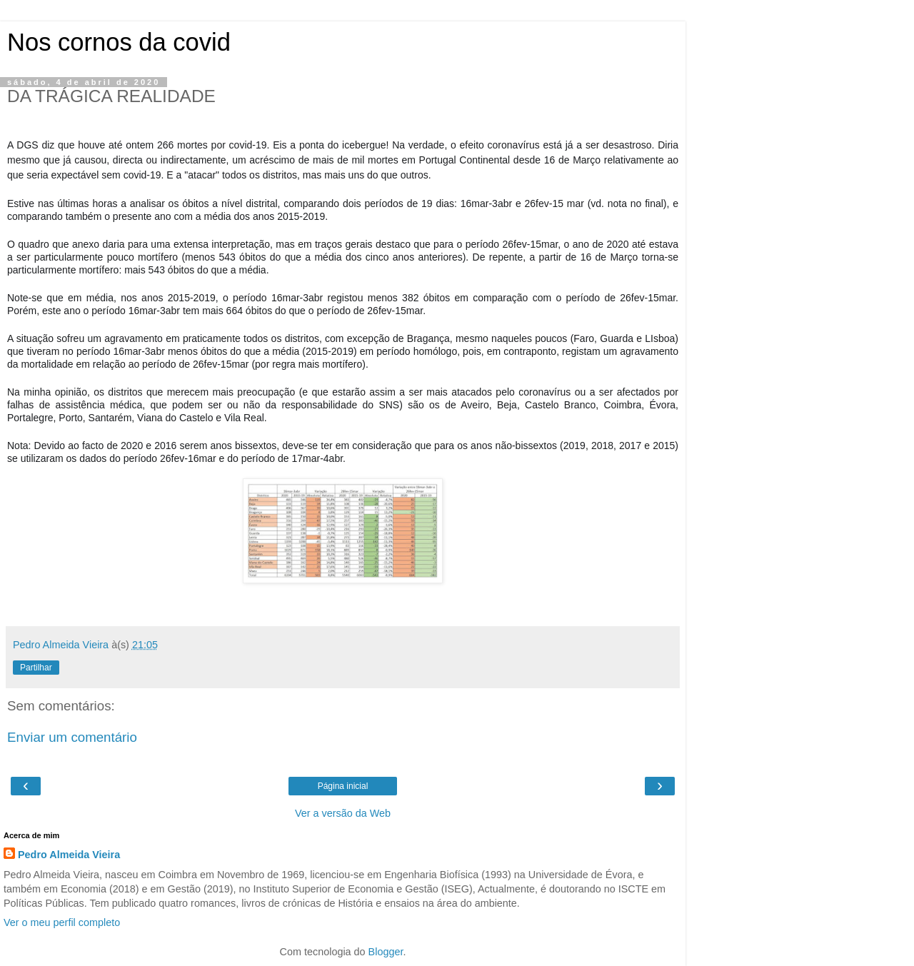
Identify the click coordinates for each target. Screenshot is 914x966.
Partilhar (36, 668)
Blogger (385, 951)
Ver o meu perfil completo (62, 922)
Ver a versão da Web (343, 813)
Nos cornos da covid (119, 42)
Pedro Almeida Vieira (69, 854)
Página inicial (343, 786)
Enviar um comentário (72, 737)
